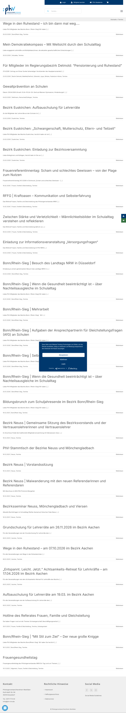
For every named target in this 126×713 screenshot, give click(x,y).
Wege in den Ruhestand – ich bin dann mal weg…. (41, 23)
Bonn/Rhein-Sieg (17, 34)
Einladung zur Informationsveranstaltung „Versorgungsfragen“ (50, 242)
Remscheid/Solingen (25, 97)
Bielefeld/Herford (27, 76)
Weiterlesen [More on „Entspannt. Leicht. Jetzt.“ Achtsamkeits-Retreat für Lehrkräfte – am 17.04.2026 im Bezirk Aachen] (119, 584)
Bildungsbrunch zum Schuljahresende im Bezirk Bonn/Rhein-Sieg (53, 402)
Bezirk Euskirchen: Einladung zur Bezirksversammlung (45, 149)
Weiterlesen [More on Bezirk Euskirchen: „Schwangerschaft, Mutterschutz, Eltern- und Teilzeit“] (119, 139)
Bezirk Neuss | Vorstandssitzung (28, 464)
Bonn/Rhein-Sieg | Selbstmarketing (30, 355)
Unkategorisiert (42, 626)
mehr (63, 364)
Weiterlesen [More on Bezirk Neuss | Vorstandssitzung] (119, 471)
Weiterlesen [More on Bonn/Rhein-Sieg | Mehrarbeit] (119, 320)
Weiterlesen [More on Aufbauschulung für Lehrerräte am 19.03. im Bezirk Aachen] (119, 605)
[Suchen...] (63, 11)
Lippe (42, 76)
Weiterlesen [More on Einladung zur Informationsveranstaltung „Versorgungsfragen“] (119, 253)
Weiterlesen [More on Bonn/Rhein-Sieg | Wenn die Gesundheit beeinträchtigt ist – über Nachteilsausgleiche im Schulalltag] (119, 299)
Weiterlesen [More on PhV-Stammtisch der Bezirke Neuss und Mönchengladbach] (119, 454)
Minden (47, 76)
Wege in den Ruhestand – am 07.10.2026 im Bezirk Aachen (48, 548)
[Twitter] (91, 690)
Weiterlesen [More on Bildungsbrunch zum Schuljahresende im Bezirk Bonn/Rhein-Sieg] (119, 412)
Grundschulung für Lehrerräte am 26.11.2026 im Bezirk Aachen (51, 527)
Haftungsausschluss (52, 694)
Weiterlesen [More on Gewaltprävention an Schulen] (119, 97)
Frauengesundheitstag (20, 657)
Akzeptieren (63, 355)
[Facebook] (87, 690)
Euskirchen (15, 118)
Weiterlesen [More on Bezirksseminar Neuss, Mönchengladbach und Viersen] (119, 517)
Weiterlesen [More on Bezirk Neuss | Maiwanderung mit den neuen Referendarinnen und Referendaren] (119, 496)
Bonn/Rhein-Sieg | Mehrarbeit (26, 309)
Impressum (49, 690)
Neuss (13, 438)
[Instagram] (96, 690)
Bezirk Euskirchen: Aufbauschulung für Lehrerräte (41, 107)
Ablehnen (63, 359)
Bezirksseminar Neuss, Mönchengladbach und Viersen (45, 506)
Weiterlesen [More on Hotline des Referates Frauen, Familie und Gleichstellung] (119, 626)
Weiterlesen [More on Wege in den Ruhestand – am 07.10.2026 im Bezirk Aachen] (119, 559)
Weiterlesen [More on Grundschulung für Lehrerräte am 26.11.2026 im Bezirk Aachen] (119, 538)
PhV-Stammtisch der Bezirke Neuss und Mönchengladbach (48, 448)
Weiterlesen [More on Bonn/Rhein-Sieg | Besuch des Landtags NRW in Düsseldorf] (119, 274)
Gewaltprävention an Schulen (25, 86)
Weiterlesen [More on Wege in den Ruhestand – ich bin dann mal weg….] (119, 34)
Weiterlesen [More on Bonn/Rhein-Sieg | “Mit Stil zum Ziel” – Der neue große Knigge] (119, 647)
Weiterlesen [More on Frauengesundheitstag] (119, 668)
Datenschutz (49, 699)
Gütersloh (37, 76)
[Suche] (47, 11)
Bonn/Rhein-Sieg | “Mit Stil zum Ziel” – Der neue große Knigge (51, 636)
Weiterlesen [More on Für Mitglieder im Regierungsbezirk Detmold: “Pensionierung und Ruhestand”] (119, 76)
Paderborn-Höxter (56, 76)
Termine (25, 34)
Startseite (114, 19)
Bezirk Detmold (17, 76)
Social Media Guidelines (93, 695)
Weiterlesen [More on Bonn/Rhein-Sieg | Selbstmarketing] (119, 366)
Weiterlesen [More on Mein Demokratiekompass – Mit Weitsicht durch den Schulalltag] (119, 55)
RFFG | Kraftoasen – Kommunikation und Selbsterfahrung (47, 196)
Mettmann (15, 97)
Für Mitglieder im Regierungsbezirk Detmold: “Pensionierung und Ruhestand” (62, 65)
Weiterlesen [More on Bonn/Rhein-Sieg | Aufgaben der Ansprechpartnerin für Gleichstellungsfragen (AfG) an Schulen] (119, 345)
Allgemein (14, 668)
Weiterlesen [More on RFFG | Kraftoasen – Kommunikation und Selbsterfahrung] (119, 206)
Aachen (14, 538)
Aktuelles (15, 55)
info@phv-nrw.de (9, 701)
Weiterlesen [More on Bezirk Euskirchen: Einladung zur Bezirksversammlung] (119, 160)
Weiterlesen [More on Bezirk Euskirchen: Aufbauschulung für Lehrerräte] (119, 118)
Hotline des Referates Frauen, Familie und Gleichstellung (46, 615)
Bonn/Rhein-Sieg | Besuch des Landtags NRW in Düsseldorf (49, 263)
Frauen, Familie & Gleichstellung (21, 185)
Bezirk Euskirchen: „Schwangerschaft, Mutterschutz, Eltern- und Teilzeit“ (59, 128)
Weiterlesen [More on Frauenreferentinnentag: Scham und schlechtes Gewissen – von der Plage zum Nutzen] (119, 185)
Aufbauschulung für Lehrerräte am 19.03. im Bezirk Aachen (48, 594)
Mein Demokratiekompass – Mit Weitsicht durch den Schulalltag (52, 44)
